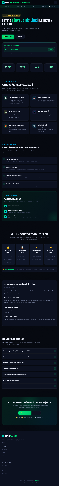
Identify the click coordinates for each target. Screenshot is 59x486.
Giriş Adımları (4, 449)
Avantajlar (4, 455)
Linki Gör (36, 413)
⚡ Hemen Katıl (8, 36)
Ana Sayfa (4, 468)
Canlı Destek (4, 473)
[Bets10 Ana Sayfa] (16, 2)
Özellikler (4, 452)
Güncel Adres (4, 465)
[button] (29, 351)
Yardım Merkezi (5, 458)
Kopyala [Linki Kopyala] (50, 49)
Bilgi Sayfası (4, 470)
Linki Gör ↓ (20, 36)
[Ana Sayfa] (29, 436)
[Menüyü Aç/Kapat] (55, 2)
